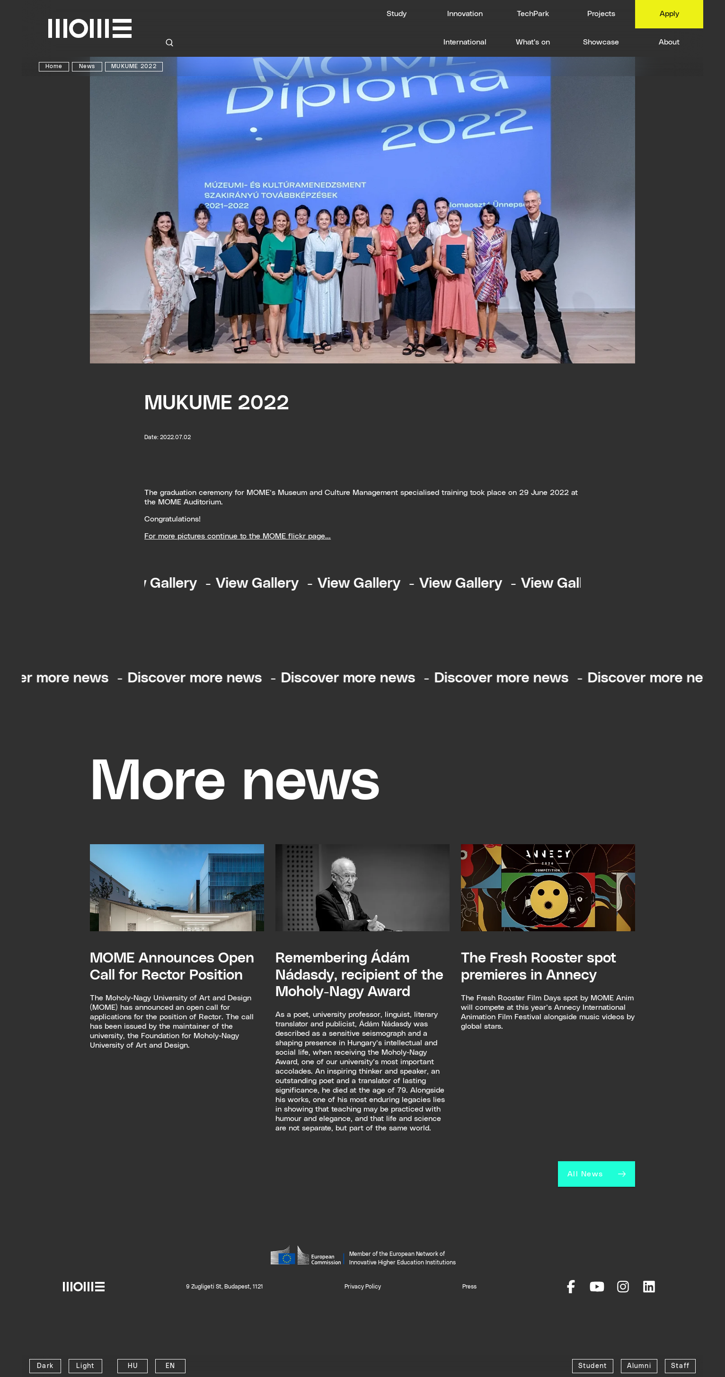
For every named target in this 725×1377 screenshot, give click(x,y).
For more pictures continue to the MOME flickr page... (237, 536)
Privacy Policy (363, 1286)
